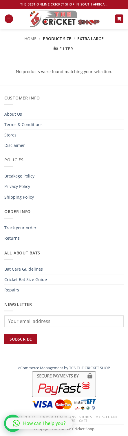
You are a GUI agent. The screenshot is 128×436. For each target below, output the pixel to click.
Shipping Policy (19, 197)
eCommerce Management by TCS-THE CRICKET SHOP (64, 367)
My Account (107, 417)
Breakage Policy (19, 176)
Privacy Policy (17, 186)
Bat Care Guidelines (23, 269)
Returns (12, 238)
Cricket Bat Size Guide (25, 279)
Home (30, 38)
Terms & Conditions (23, 124)
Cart (83, 420)
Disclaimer (14, 145)
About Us (13, 114)
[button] (9, 18)
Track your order (20, 227)
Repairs (11, 290)
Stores (10, 135)
